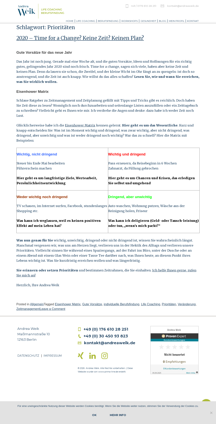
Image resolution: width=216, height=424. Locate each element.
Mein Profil (176, 20)
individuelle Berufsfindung (121, 304)
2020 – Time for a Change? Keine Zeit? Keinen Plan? (80, 38)
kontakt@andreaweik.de (183, 5)
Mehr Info (118, 415)
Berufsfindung (108, 20)
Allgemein (37, 304)
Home (69, 20)
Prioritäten (169, 304)
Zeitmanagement (28, 309)
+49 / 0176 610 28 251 (143, 5)
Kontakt (193, 20)
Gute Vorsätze (92, 304)
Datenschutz (28, 355)
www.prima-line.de (108, 371)
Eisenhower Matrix (80, 125)
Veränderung (187, 304)
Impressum (52, 355)
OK (94, 415)
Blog (162, 20)
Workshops (129, 20)
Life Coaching (85, 20)
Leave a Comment (52, 309)
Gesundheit (148, 20)
